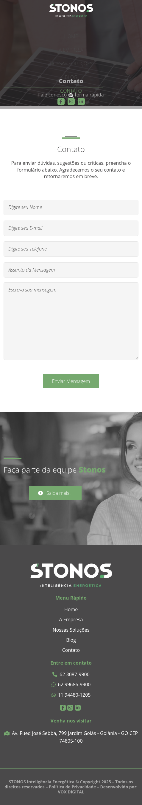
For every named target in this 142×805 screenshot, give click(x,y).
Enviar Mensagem (71, 381)
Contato (71, 90)
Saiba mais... (55, 493)
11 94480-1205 (71, 695)
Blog (71, 77)
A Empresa (71, 49)
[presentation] (71, 95)
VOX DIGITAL (71, 792)
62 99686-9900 (71, 684)
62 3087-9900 (71, 674)
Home (71, 36)
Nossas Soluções (70, 63)
